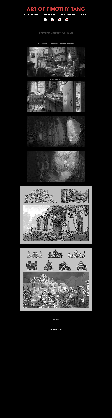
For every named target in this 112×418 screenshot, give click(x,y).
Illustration (31, 14)
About (84, 14)
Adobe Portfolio (58, 329)
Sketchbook (68, 14)
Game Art (49, 14)
